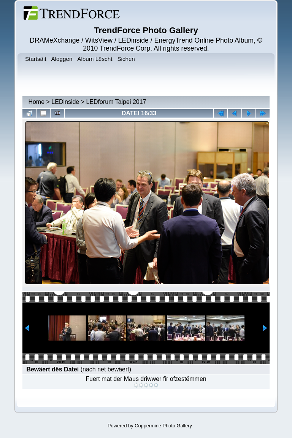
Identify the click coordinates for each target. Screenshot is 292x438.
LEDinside (65, 102)
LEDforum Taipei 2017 (116, 102)
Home (36, 102)
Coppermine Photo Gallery (163, 425)
